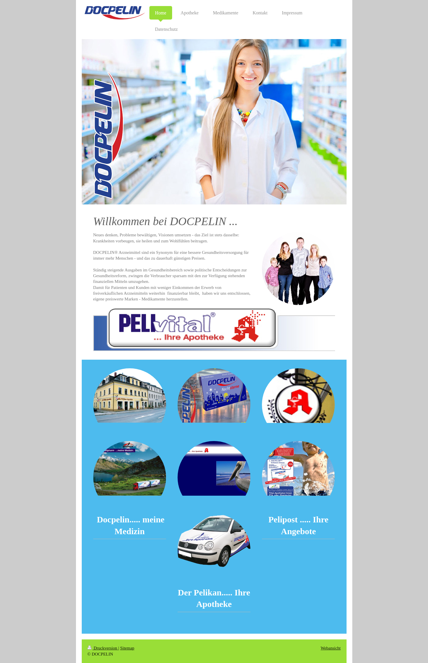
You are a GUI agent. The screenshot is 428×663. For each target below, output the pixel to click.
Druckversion (102, 648)
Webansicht (331, 648)
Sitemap (127, 648)
